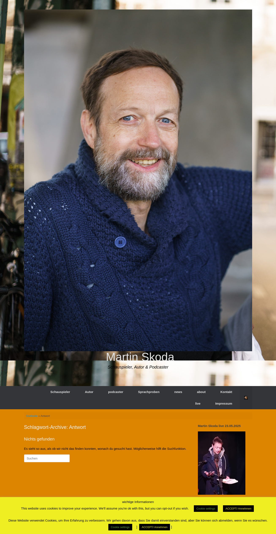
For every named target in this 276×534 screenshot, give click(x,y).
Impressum (223, 403)
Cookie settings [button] (205, 508)
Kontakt (226, 392)
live (197, 403)
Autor (89, 392)
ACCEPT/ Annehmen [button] (238, 508)
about (201, 392)
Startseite (32, 415)
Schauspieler (60, 392)
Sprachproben (149, 392)
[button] (246, 397)
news (178, 392)
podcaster (115, 392)
